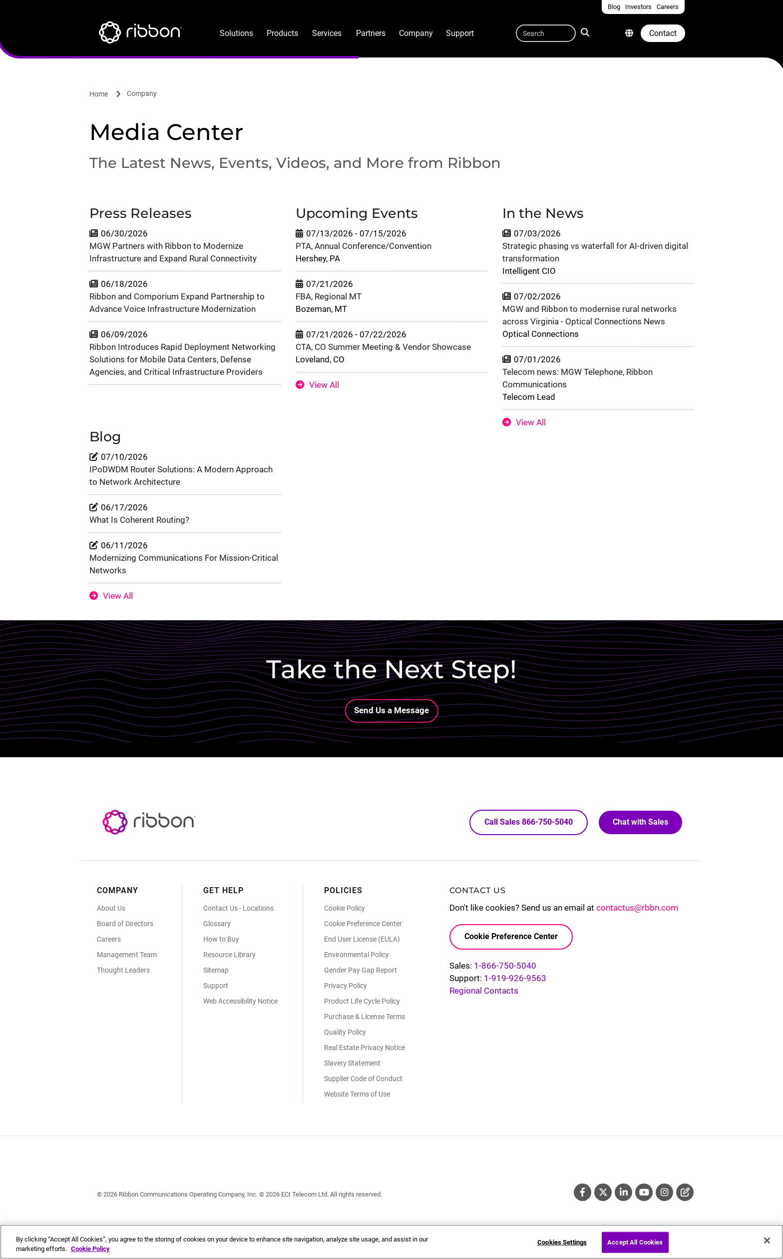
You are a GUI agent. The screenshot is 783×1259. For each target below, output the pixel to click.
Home (98, 94)
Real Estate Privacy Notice (364, 1048)
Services (327, 33)
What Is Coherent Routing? (139, 520)
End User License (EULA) (362, 939)
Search (586, 31)
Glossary (217, 924)
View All (324, 385)
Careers (109, 939)
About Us (111, 908)
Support (460, 33)
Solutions (236, 33)
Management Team (127, 955)
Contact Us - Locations (238, 908)
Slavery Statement (352, 1063)
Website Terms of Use (357, 1094)
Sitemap (216, 970)
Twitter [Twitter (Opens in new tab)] (603, 1192)
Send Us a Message (391, 710)
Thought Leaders (123, 970)
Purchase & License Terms (364, 1017)
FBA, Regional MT (329, 296)
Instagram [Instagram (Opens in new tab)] (664, 1192)
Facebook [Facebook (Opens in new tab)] (582, 1192)
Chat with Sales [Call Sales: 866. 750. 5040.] (640, 822)
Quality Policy (345, 1032)
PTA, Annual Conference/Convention (363, 246)
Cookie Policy (344, 908)
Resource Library (229, 955)
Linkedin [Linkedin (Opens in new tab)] (623, 1192)
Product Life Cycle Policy (362, 1001)
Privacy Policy (345, 986)
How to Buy (221, 939)
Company (416, 33)
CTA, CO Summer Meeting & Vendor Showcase (383, 347)
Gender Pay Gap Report (360, 970)
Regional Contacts (483, 991)
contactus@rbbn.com (637, 908)
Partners (371, 33)
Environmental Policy (356, 955)
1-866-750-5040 (505, 966)
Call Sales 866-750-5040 (528, 822)
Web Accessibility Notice (240, 1001)
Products (282, 33)
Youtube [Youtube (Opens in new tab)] (644, 1192)
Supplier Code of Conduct (363, 1079)
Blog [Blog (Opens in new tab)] (685, 1192)
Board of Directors (125, 924)
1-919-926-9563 (515, 978)
